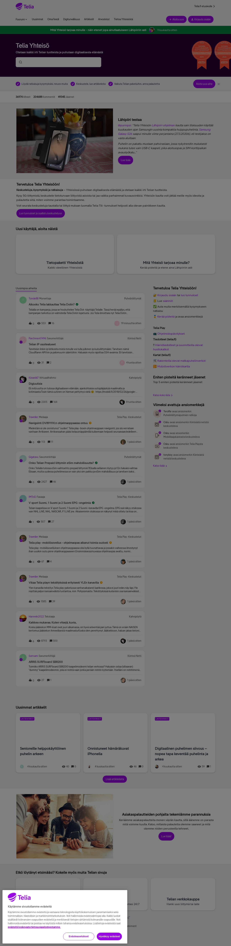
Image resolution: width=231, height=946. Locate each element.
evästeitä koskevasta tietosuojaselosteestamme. (34, 941)
